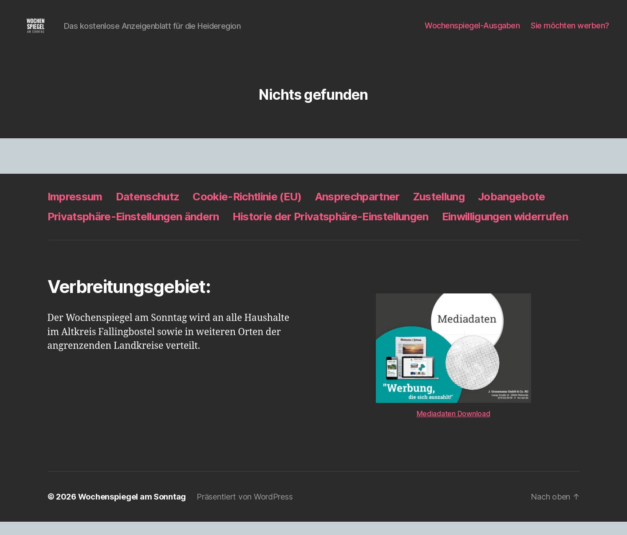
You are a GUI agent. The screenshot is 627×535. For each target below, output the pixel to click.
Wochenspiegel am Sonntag (132, 510)
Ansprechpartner (357, 209)
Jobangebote (511, 209)
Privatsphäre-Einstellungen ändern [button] (133, 229)
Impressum (75, 209)
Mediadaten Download (453, 426)
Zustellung (439, 209)
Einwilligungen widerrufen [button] (505, 229)
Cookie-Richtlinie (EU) (247, 209)
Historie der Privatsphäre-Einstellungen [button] (331, 229)
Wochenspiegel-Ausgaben (472, 32)
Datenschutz (148, 209)
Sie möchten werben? (570, 32)
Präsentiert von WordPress (244, 510)
